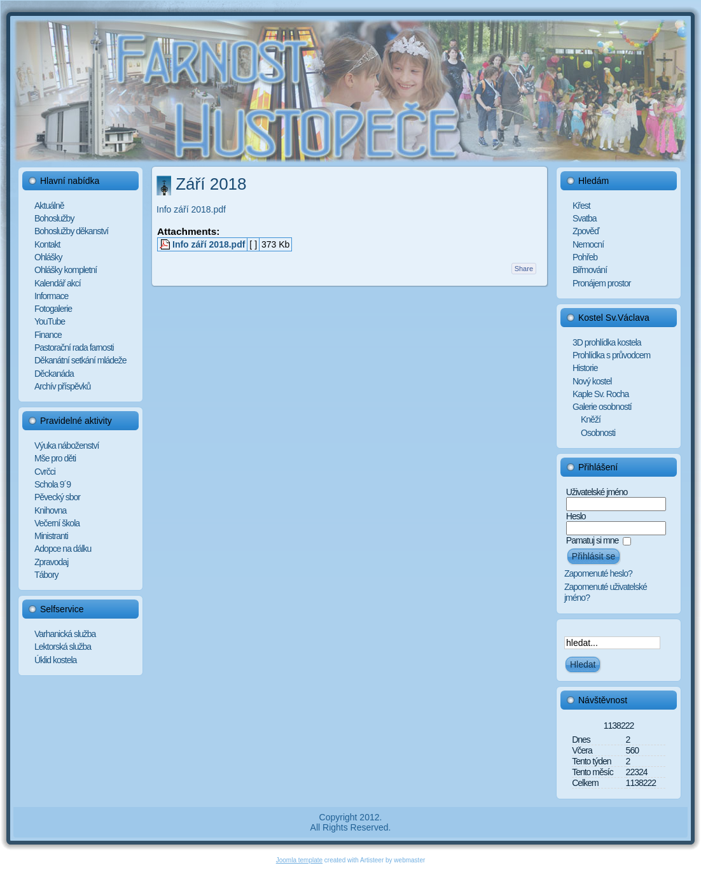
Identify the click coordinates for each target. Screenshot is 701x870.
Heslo (576, 516)
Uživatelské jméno (597, 492)
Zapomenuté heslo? (598, 573)
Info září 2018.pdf (191, 209)
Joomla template (299, 860)
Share (524, 268)
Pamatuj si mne (592, 540)
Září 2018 (211, 183)
